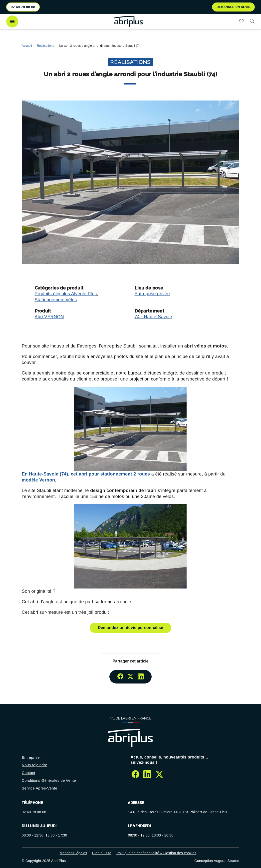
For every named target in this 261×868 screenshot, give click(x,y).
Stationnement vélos (56, 299)
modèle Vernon (38, 480)
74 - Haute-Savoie (153, 316)
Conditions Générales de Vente (49, 780)
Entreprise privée (152, 293)
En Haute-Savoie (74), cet (86, 474)
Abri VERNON (49, 316)
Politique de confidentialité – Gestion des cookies (156, 853)
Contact (28, 772)
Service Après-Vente (39, 788)
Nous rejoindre (34, 765)
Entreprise (31, 757)
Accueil (27, 46)
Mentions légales (73, 853)
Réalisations (45, 46)
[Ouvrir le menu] (12, 22)
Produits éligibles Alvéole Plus (66, 293)
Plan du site (101, 853)
